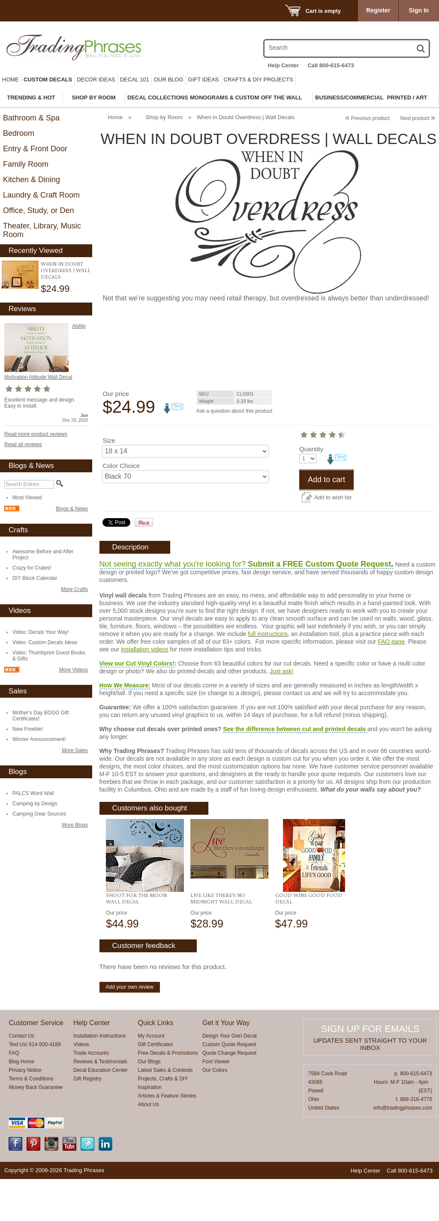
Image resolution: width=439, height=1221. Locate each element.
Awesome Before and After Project (43, 555)
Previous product (367, 118)
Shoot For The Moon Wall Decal (136, 940)
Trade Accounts (91, 1095)
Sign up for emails (370, 1070)
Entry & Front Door (35, 148)
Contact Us (21, 1078)
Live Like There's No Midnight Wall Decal (221, 940)
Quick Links (156, 1064)
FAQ (14, 1095)
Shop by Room (164, 117)
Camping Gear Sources (39, 814)
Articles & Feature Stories (167, 1138)
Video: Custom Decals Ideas (44, 642)
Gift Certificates (155, 1086)
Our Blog (168, 79)
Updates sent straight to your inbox (370, 1086)
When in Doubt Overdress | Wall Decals (65, 270)
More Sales (75, 750)
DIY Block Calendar (34, 578)
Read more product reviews (35, 434)
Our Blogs (149, 1104)
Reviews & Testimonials (100, 1104)
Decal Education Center (100, 1112)
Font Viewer (216, 1104)
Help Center (283, 65)
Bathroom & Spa (31, 118)
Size (108, 440)
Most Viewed (27, 498)
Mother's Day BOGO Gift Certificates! (40, 716)
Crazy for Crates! (31, 568)
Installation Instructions (99, 1078)
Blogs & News (72, 509)
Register (378, 10)
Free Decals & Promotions (168, 1095)
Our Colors (214, 1112)
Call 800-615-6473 (330, 65)
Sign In (419, 10)
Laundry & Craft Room (41, 195)
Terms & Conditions (31, 1121)
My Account (151, 1078)
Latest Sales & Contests (165, 1112)
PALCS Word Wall (33, 793)
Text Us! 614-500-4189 (34, 1086)
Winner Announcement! (39, 739)
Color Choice (121, 465)
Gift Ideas (203, 79)
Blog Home (21, 1104)
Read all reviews (23, 444)
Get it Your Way (226, 1064)
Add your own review (129, 1029)
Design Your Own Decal (229, 1078)
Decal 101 (134, 79)
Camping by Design (34, 804)
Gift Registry (87, 1121)
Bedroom (18, 133)
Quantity (114, 491)
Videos (81, 1086)
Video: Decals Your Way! (40, 632)
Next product (417, 118)
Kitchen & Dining (31, 179)
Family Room (25, 164)
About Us (148, 1146)
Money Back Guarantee (36, 1129)
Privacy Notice (25, 1112)
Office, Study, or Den (38, 210)
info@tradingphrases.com (402, 1150)
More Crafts (74, 589)
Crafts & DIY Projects (258, 79)
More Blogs (75, 825)
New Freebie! (27, 729)
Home (10, 79)
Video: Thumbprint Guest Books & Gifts (48, 656)
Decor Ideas (96, 79)
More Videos (73, 670)
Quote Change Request (229, 1095)
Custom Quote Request (229, 1086)
